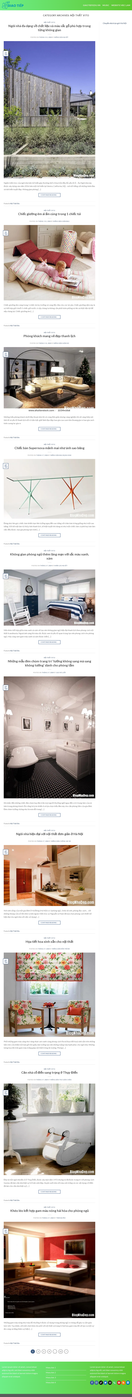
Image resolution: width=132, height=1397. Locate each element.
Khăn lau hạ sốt (60, 565)
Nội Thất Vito (49, 22)
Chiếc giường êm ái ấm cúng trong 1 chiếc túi (49, 214)
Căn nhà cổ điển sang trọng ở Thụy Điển (49, 1072)
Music (106, 5)
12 (60, 1351)
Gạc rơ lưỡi (61, 672)
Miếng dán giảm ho (61, 343)
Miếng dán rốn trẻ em (61, 949)
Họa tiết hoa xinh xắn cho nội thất (49, 941)
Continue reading (49, 195)
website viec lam (120, 5)
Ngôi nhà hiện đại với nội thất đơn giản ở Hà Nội (49, 834)
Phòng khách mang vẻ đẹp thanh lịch (49, 336)
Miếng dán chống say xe (61, 841)
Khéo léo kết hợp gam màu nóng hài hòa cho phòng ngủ (49, 1210)
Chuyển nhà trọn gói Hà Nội (115, 23)
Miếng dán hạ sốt (61, 37)
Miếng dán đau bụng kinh (61, 455)
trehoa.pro (61, 1218)
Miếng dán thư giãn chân (60, 1079)
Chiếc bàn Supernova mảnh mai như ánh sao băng (50, 448)
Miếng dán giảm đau (61, 221)
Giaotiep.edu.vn (91, 5)
